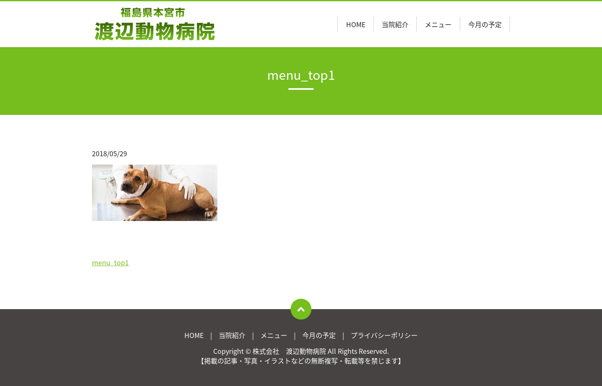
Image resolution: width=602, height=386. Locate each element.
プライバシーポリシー (384, 335)
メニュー (438, 24)
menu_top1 (110, 262)
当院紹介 (395, 24)
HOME (355, 24)
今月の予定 (485, 24)
